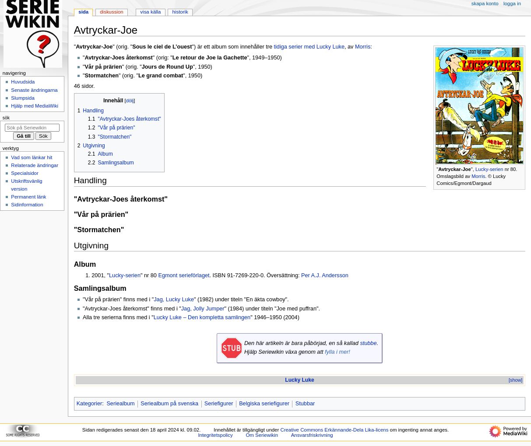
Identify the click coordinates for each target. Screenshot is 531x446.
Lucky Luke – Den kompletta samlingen (202, 317)
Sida (83, 11)
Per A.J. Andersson (324, 275)
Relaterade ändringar (34, 165)
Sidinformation (27, 204)
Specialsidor (24, 173)
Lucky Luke (299, 380)
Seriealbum (120, 404)
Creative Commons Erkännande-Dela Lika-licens (334, 429)
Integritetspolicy (215, 435)
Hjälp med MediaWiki (34, 105)
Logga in (512, 3)
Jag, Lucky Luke (174, 299)
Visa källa (150, 11)
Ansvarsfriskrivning (312, 435)
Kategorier (89, 404)
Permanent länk (28, 196)
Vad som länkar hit (31, 157)
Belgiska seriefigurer (264, 404)
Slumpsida (22, 98)
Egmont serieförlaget (183, 275)
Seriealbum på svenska (169, 404)
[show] (515, 380)
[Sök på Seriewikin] (32, 128)
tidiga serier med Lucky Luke (309, 47)
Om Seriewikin (262, 435)
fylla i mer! (337, 352)
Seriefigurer (218, 404)
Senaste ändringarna (34, 90)
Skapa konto (485, 3)
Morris (478, 176)
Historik (180, 11)
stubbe (368, 343)
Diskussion (111, 11)
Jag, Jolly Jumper (203, 309)
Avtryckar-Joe (454, 169)
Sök (6, 117)
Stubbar (305, 404)
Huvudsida (23, 81)
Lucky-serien (489, 169)
